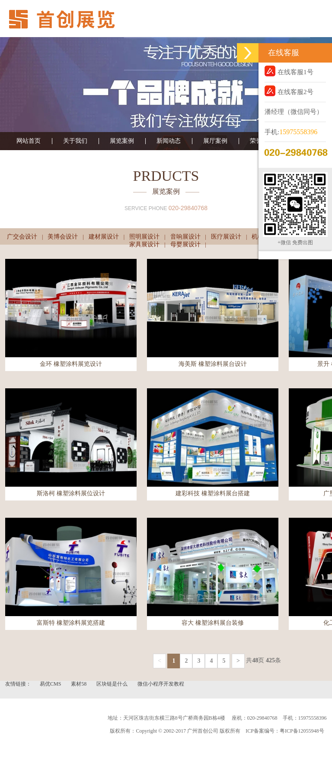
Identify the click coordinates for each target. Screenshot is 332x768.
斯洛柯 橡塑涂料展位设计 (71, 493)
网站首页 (28, 141)
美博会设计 (63, 236)
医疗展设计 (226, 236)
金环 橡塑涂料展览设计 (71, 364)
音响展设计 (185, 236)
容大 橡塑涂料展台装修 (213, 623)
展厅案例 (215, 141)
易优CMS (51, 684)
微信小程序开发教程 (160, 684)
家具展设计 (144, 244)
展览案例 (122, 141)
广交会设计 (22, 236)
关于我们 (75, 141)
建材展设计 (104, 236)
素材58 (79, 684)
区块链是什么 (112, 684)
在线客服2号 (289, 90)
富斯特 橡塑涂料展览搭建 (71, 623)
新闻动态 (168, 141)
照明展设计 (144, 236)
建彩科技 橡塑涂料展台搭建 (213, 493)
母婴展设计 (185, 244)
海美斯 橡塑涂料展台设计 (213, 364)
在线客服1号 (289, 71)
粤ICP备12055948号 (302, 731)
